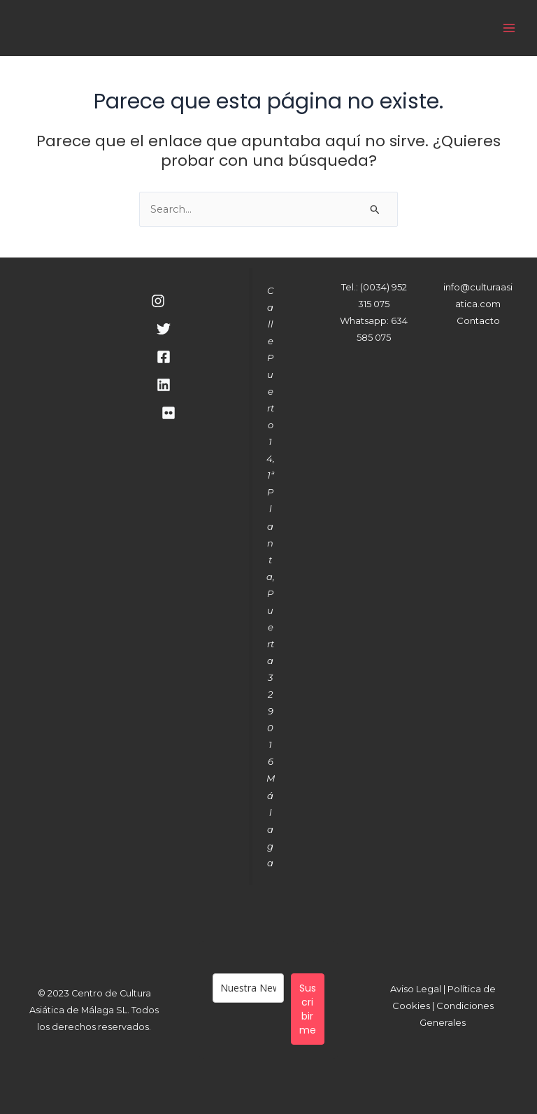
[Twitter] (164, 329)
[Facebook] (164, 357)
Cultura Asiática (204, 27)
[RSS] (168, 413)
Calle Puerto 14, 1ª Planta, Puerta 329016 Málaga (270, 576)
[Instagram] (158, 301)
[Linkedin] (164, 385)
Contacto (478, 320)
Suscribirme (307, 1009)
